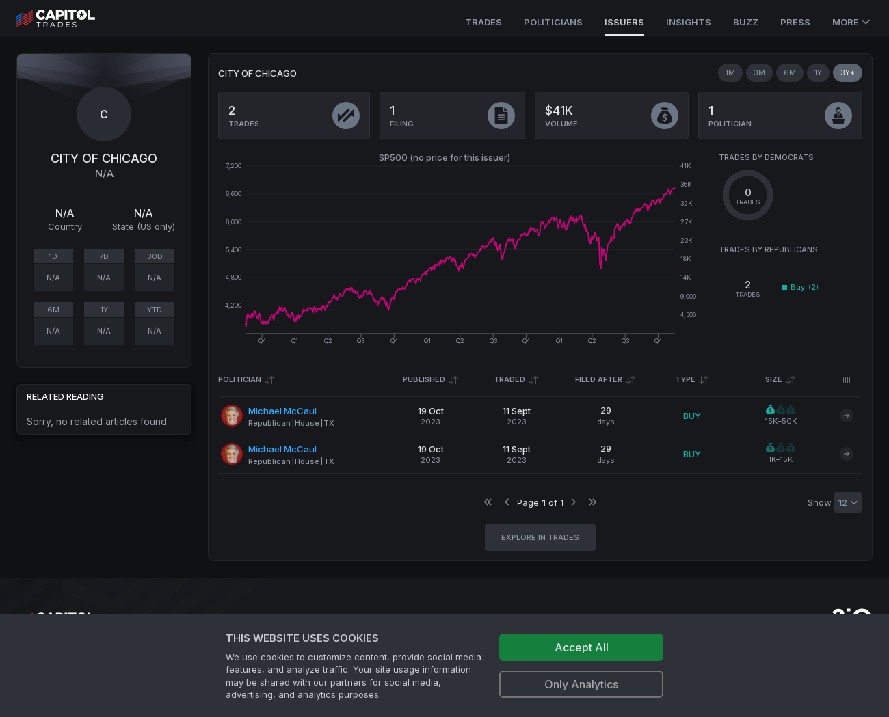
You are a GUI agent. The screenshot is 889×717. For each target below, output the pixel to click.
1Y (818, 72)
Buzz (745, 21)
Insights (688, 21)
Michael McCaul (282, 410)
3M (759, 72)
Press (795, 21)
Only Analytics (581, 684)
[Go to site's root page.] (70, 18)
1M (730, 72)
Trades (483, 21)
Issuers (624, 21)
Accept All (582, 647)
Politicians (553, 21)
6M (790, 72)
